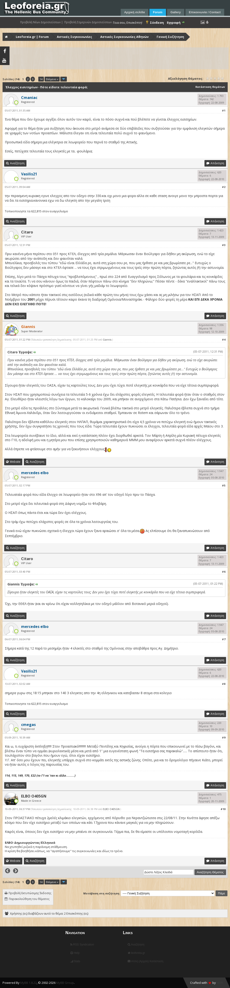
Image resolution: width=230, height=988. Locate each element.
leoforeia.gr (136, 953)
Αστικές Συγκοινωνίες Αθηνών (124, 37)
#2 (223, 187)
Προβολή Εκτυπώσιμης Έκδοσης (30, 893)
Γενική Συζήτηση (170, 37)
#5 (223, 485)
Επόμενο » (52, 79)
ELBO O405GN (33, 796)
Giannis (107, 339)
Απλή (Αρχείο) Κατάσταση (145, 961)
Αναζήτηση (136, 944)
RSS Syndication (82, 944)
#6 (223, 571)
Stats (75, 961)
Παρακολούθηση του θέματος (29, 899)
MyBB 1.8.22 (28, 983)
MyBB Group (65, 983)
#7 (223, 639)
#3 (223, 245)
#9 (223, 737)
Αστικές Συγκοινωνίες (74, 37)
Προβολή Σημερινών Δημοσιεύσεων (88, 22)
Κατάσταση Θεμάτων (210, 87)
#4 (223, 339)
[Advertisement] (115, 58)
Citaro (27, 232)
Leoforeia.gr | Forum (32, 37)
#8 (223, 684)
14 (41, 79)
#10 (222, 809)
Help (75, 953)
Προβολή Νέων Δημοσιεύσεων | (41, 22)
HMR (220, 983)
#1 (223, 110)
